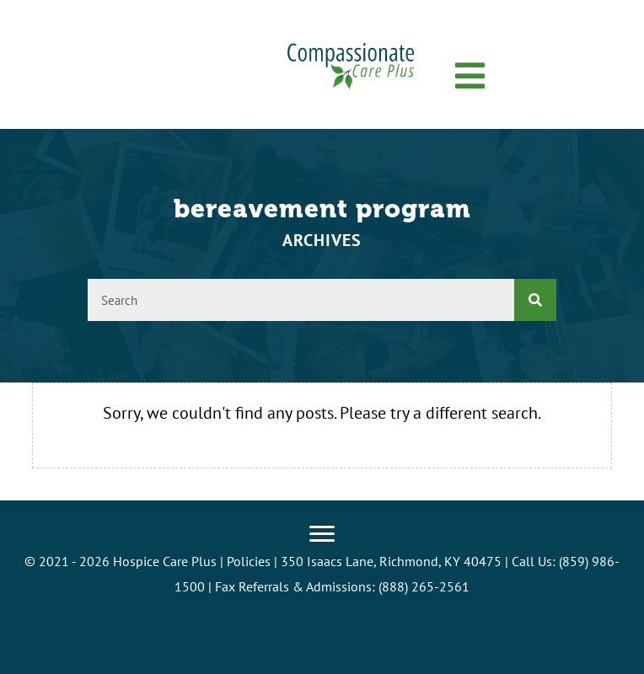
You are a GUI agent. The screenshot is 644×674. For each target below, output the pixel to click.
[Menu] (322, 534)
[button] (470, 76)
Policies (249, 561)
